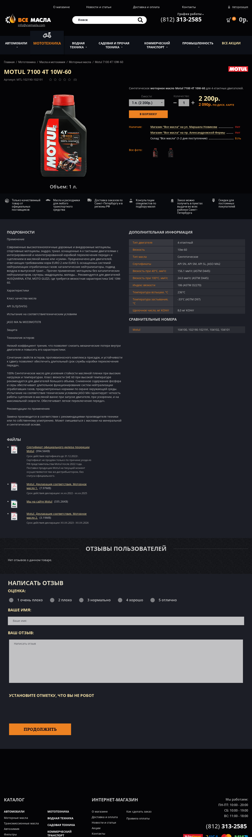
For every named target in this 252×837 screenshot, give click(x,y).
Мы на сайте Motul (39, 501)
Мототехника (47, 39)
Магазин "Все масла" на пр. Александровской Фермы (187, 132)
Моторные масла (80, 62)
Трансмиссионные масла (21, 823)
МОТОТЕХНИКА (58, 811)
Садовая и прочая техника (114, 43)
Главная (9, 62)
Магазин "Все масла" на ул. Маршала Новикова (183, 127)
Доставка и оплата (146, 7)
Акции (96, 828)
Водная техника (77, 43)
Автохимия (11, 829)
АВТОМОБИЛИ (14, 811)
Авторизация (240, 7)
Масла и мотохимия (52, 62)
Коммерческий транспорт (157, 43)
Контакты (189, 7)
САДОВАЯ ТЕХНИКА (61, 825)
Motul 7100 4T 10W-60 (109, 62)
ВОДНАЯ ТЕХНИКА (60, 818)
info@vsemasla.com (31, 25)
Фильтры (10, 834)
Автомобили (16, 41)
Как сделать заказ (138, 811)
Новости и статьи (98, 7)
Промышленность (197, 41)
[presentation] (39, 710)
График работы (189, 14)
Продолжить (40, 729)
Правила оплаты (138, 818)
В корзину (148, 114)
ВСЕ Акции (231, 43)
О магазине (61, 7)
